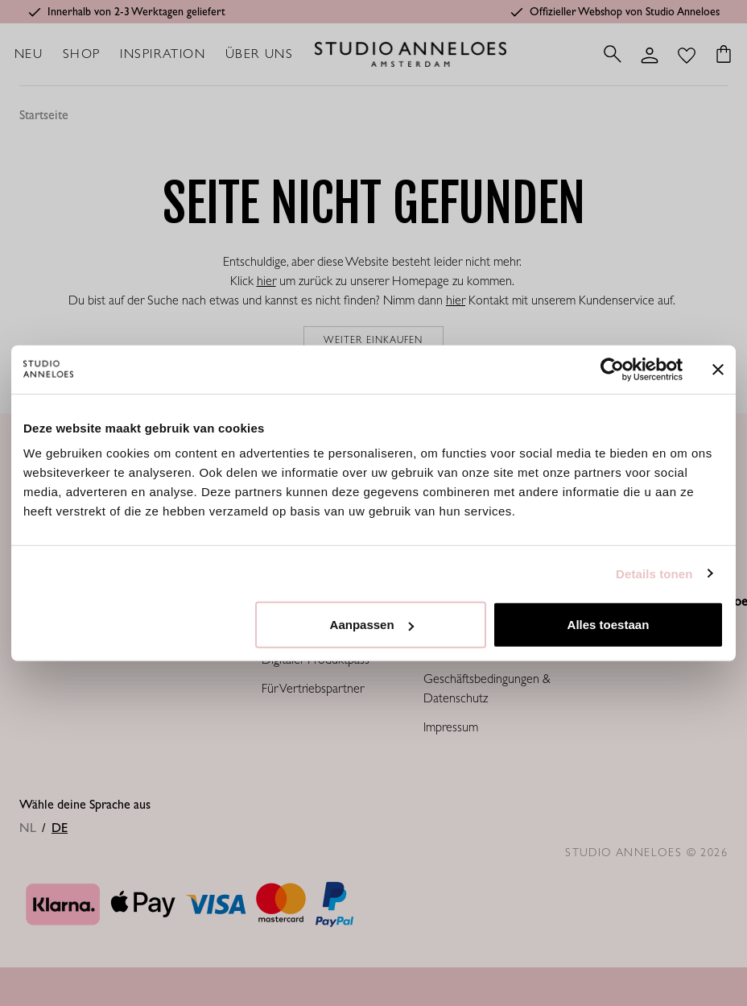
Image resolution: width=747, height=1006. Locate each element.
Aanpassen (372, 624)
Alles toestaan (608, 624)
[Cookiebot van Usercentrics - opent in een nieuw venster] (612, 369)
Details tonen (654, 573)
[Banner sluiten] (718, 369)
